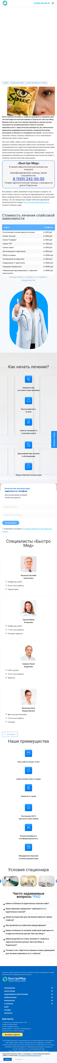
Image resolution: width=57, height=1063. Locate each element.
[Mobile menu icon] (53, 3)
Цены (6, 1007)
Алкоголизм (9, 991)
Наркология (9, 1001)
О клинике (8, 1004)
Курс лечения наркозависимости (36, 202)
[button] (28, 903)
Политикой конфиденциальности (30, 1055)
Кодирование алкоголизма (16, 994)
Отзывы (7, 1010)
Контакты (8, 1013)
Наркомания (9, 988)
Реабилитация (10, 997)
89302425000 (12, 1024)
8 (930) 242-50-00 (42, 3)
